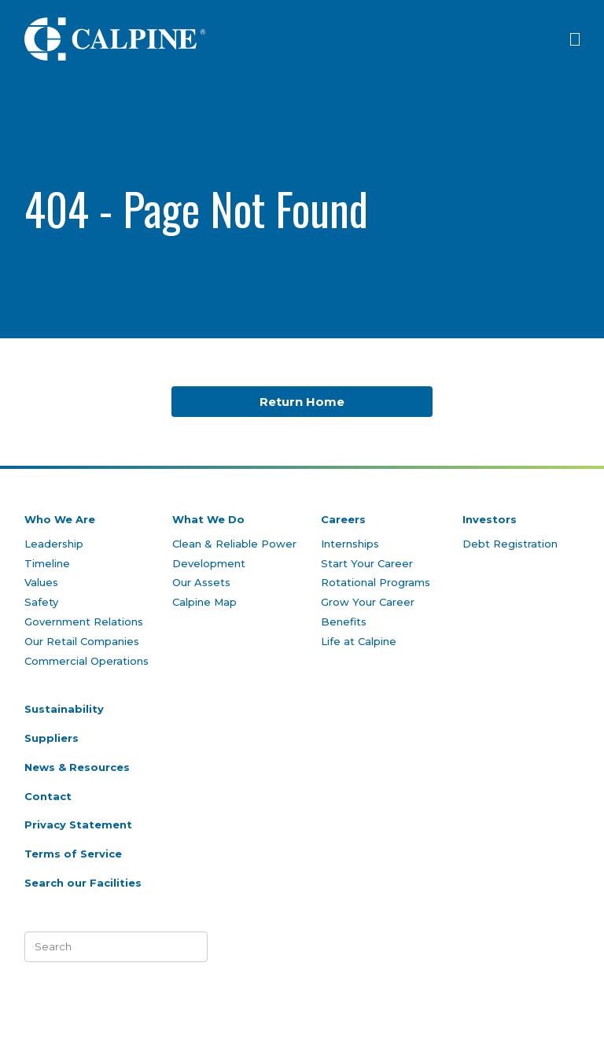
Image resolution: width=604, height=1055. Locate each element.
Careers (343, 519)
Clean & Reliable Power (234, 543)
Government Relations (83, 621)
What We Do (208, 519)
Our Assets (201, 582)
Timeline (47, 563)
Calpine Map (204, 602)
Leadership (53, 543)
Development (208, 563)
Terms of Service (73, 853)
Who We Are (59, 519)
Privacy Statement (78, 824)
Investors (489, 519)
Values (41, 582)
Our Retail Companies (81, 641)
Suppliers (51, 738)
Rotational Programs (375, 582)
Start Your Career (367, 563)
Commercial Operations (86, 661)
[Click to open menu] (575, 39)
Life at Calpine (358, 641)
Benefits (343, 621)
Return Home (302, 401)
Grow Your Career (367, 602)
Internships (350, 543)
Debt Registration (510, 543)
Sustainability (64, 709)
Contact (48, 796)
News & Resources (77, 767)
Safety (41, 602)
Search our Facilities (83, 882)
